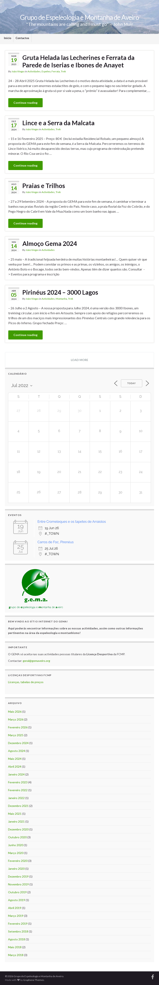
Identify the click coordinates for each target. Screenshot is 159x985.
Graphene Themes (33, 979)
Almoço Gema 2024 (49, 243)
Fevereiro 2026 (18, 727)
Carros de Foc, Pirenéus (55, 542)
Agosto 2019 (16, 900)
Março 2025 (15, 735)
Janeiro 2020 (16, 868)
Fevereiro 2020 (18, 860)
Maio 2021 (15, 813)
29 (100, 492)
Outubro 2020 (17, 837)
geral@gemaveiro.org (36, 660)
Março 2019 (15, 915)
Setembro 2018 (18, 931)
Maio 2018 (15, 947)
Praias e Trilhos (43, 185)
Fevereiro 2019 (18, 923)
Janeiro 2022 (16, 798)
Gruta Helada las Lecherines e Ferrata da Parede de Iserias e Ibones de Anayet (78, 61)
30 (120, 492)
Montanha (61, 298)
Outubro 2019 (17, 892)
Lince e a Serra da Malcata (58, 122)
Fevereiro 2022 (18, 790)
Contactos (22, 38)
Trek (63, 71)
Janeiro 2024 (16, 774)
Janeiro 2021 (16, 821)
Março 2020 (15, 853)
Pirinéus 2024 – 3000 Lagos (60, 292)
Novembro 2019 (18, 884)
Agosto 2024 (16, 751)
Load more (79, 360)
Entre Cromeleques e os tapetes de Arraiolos (71, 522)
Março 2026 (15, 719)
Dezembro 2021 (18, 806)
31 (140, 492)
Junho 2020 (15, 845)
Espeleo (46, 71)
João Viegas (18, 71)
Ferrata (56, 71)
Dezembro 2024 (18, 743)
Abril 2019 (14, 908)
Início (7, 38)
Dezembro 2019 (18, 876)
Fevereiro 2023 (18, 782)
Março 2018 (15, 955)
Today (131, 383)
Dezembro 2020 (18, 829)
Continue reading (25, 102)
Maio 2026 (15, 711)
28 (80, 492)
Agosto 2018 (16, 939)
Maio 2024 (15, 758)
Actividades (34, 71)
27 (59, 492)
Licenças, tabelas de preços (25, 682)
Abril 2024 (14, 766)
